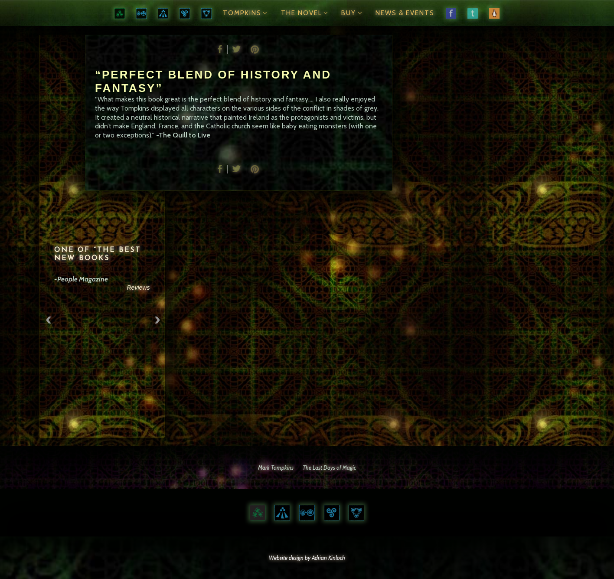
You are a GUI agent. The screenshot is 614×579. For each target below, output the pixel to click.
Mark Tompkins (276, 467)
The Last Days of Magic (329, 467)
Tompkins (246, 13)
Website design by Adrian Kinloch (307, 557)
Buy (352, 13)
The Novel (305, 13)
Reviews (139, 287)
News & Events (405, 13)
